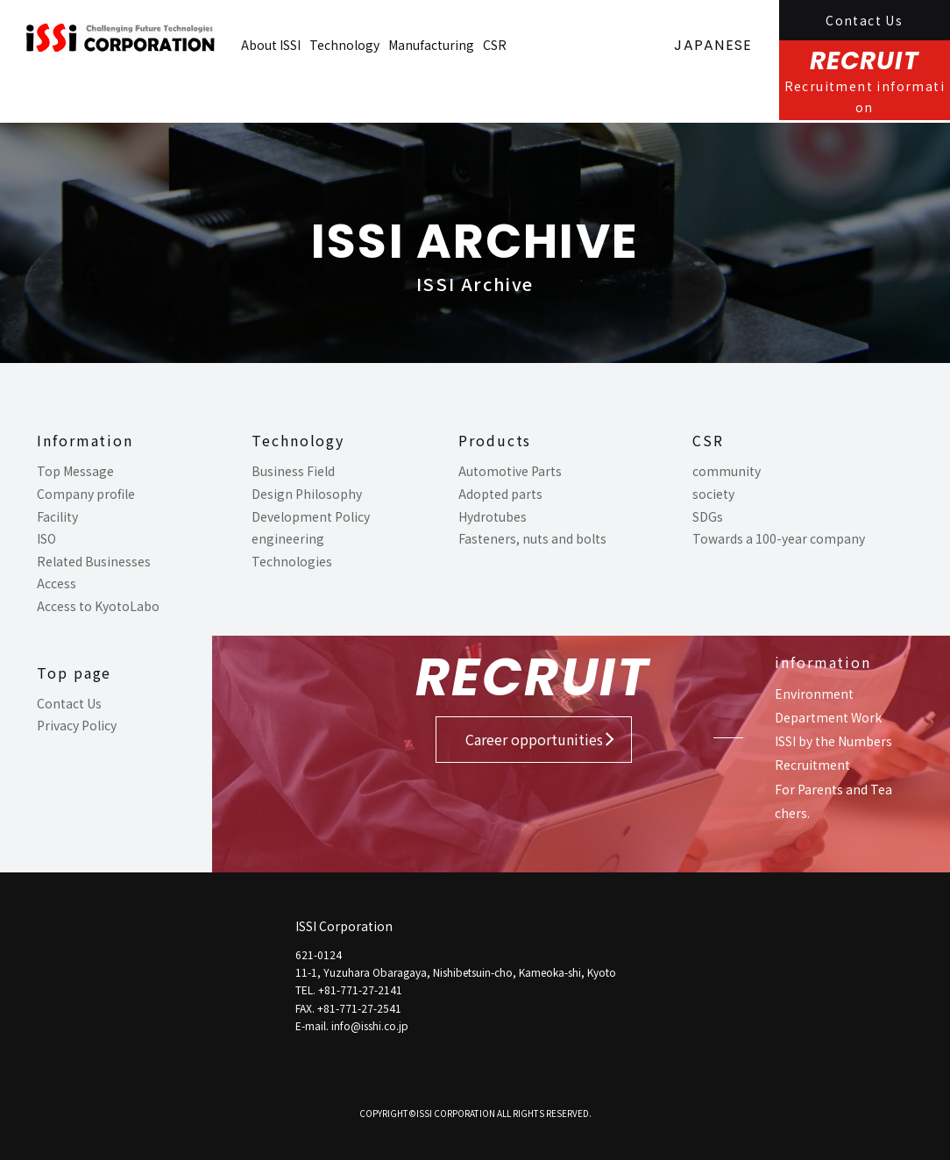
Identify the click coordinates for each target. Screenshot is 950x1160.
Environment (814, 693)
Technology (344, 45)
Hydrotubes (492, 516)
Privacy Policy (77, 725)
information (823, 662)
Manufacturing (431, 45)
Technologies (292, 561)
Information (85, 440)
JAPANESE (713, 45)
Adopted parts (500, 493)
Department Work (828, 717)
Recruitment (812, 764)
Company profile (86, 493)
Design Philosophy (307, 493)
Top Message (75, 471)
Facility (57, 516)
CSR (495, 45)
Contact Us (864, 20)
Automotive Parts (510, 471)
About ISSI (271, 45)
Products (494, 440)
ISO (46, 538)
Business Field (293, 471)
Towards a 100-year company (778, 538)
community (726, 471)
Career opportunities (534, 739)
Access (56, 583)
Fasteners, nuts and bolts (532, 538)
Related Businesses (94, 561)
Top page (74, 672)
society (713, 493)
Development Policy (311, 516)
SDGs (707, 516)
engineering (288, 538)
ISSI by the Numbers (833, 741)
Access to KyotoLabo (98, 606)
